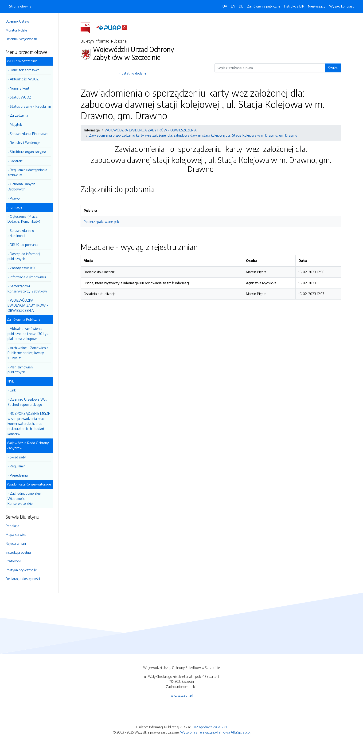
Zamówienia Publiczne (23, 319)
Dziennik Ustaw (17, 21)
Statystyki (13, 561)
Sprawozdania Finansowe (29, 133)
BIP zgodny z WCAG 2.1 (210, 727)
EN (233, 6)
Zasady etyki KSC (23, 268)
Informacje (14, 207)
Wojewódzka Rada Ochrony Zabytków (28, 445)
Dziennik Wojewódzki (22, 39)
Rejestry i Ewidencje (25, 142)
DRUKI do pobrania (24, 244)
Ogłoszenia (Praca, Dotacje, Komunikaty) (24, 219)
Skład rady (18, 457)
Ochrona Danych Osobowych (21, 186)
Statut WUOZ (20, 97)
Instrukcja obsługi (18, 552)
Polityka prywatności (21, 570)
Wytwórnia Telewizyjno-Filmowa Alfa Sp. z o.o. (215, 732)
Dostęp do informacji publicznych (24, 256)
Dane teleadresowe (24, 70)
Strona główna (20, 6)
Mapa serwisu (16, 534)
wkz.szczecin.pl (182, 695)
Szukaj (333, 68)
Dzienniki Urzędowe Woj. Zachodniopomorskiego (27, 402)
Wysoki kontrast (341, 6)
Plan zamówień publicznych (20, 369)
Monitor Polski (16, 30)
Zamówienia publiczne (263, 6)
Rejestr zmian (16, 543)
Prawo (15, 198)
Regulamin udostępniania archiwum (27, 172)
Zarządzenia (19, 115)
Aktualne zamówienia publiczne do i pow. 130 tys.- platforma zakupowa (29, 333)
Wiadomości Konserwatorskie (29, 484)
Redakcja (12, 526)
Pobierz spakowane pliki (102, 221)
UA (224, 6)
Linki (13, 390)
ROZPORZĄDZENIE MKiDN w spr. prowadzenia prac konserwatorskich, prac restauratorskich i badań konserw (29, 423)
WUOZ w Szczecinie (22, 61)
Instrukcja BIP (294, 6)
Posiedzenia (19, 475)
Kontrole (16, 161)
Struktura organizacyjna (28, 152)
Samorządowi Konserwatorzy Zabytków (27, 288)
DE (241, 6)
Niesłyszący (316, 6)
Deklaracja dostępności (23, 578)
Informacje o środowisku (28, 277)
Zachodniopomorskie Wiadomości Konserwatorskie (24, 498)
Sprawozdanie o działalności (21, 233)
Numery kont (19, 88)
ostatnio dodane (134, 73)
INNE (10, 381)
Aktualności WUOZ (24, 79)
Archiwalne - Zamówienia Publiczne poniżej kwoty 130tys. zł (28, 353)
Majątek (16, 124)
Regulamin (17, 466)
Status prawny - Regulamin (30, 106)
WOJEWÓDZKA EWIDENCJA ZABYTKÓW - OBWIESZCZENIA (28, 305)
